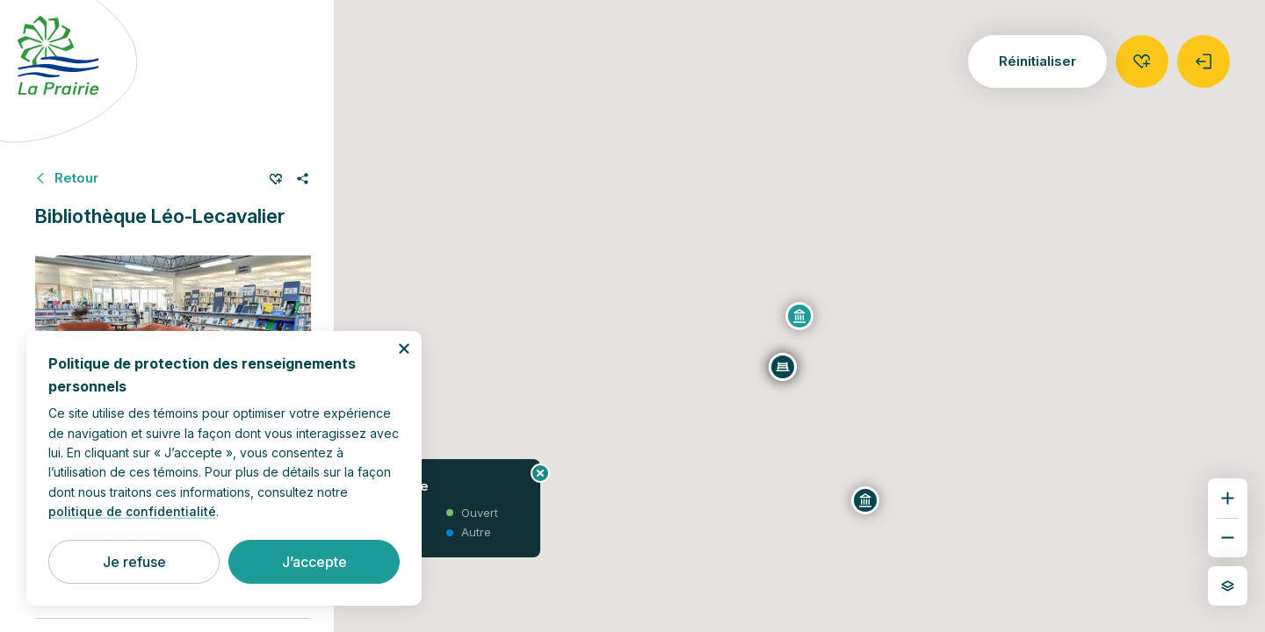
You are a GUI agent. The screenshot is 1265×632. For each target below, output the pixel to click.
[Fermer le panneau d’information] (540, 473)
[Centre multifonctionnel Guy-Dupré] (865, 500)
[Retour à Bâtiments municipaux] (66, 177)
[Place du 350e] (783, 367)
